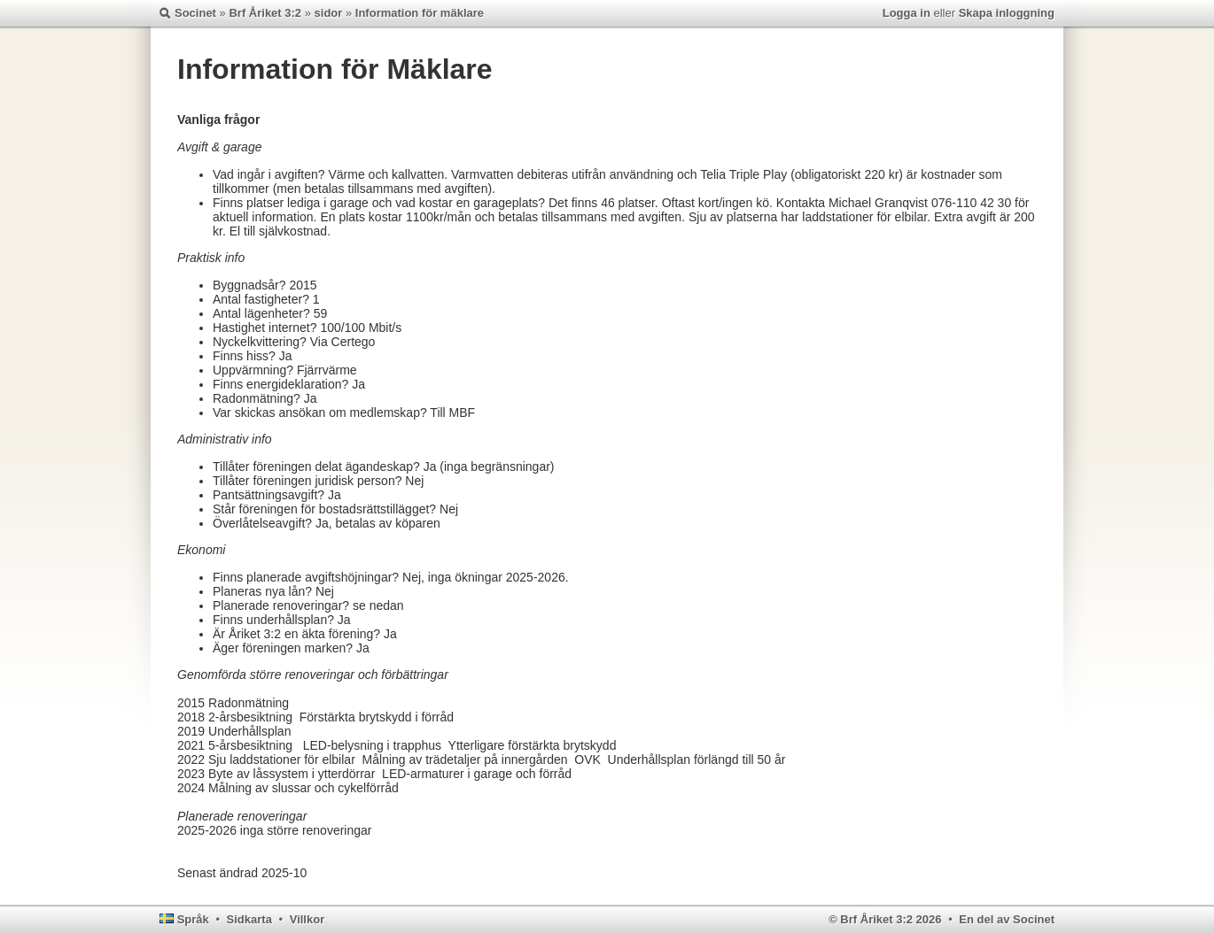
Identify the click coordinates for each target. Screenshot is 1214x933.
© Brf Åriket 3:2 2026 (885, 919)
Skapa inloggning (1006, 12)
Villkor (307, 919)
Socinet (195, 12)
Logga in (906, 12)
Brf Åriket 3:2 (265, 12)
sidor (329, 12)
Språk (193, 919)
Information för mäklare (419, 12)
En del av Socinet (1006, 919)
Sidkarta (249, 919)
